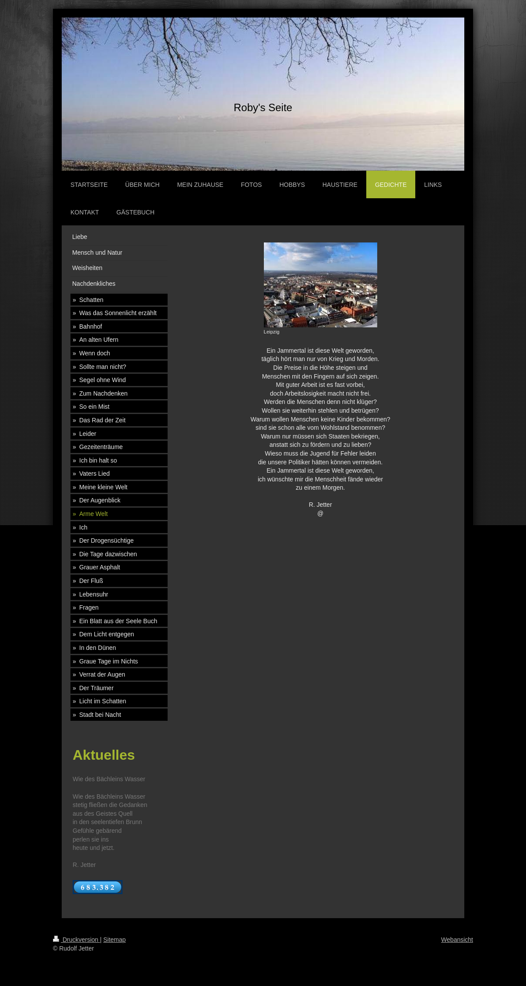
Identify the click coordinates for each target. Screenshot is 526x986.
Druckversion (76, 939)
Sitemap (114, 939)
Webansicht (457, 939)
